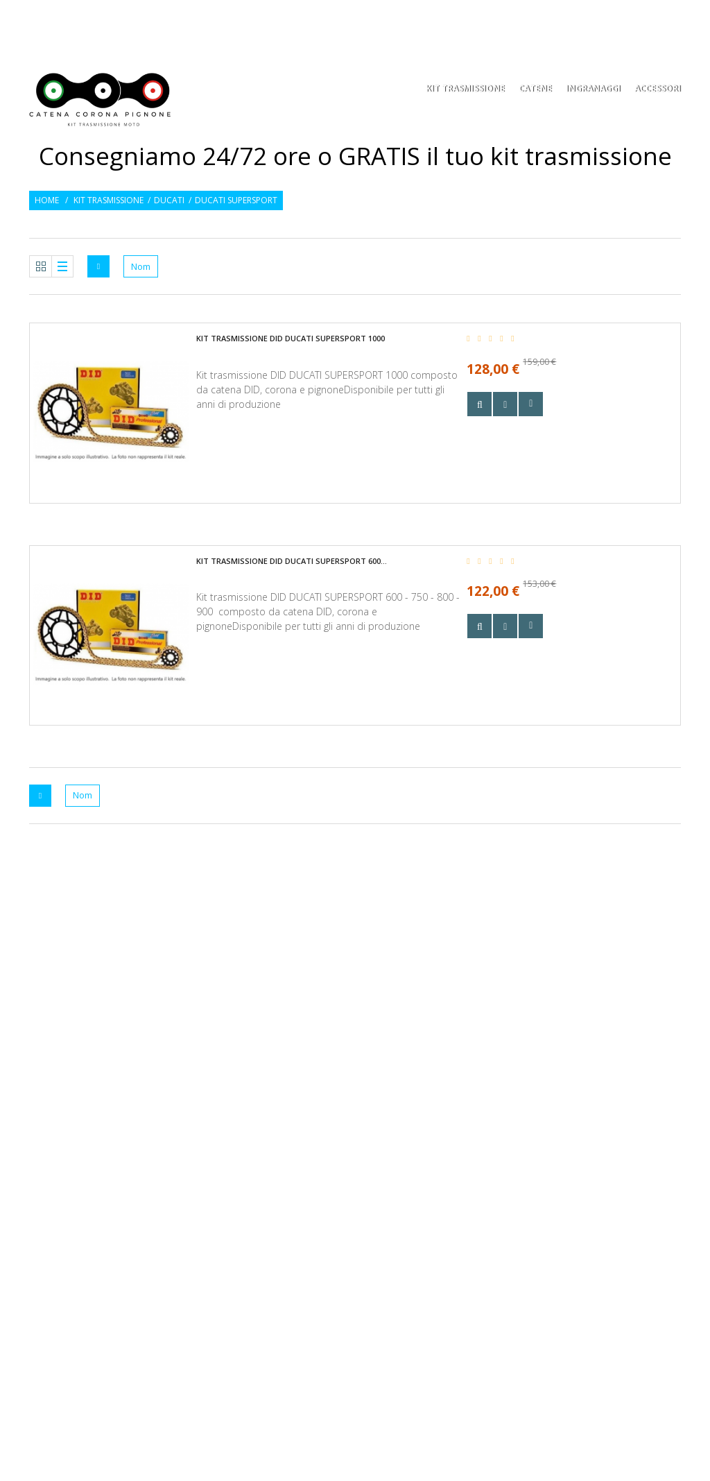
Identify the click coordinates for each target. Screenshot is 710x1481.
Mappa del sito (239, 1200)
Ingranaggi (593, 89)
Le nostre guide (241, 1156)
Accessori (657, 89)
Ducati (169, 200)
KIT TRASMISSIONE (465, 89)
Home (47, 200)
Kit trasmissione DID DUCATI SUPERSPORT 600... (291, 561)
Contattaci (233, 1177)
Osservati (622, 19)
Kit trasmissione (108, 200)
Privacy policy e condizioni (267, 1134)
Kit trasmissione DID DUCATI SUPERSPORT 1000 (290, 338)
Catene (535, 89)
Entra (671, 19)
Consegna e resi (241, 1112)
